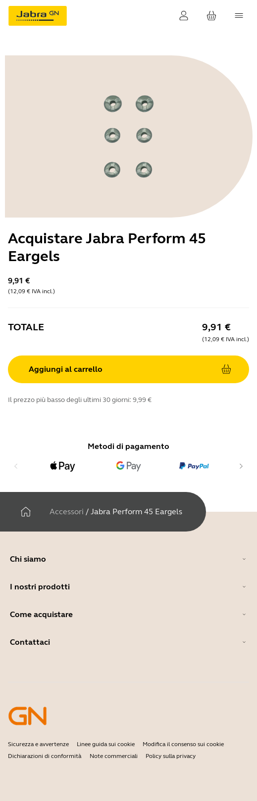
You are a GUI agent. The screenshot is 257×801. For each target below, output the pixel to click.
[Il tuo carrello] (211, 16)
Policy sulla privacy (171, 756)
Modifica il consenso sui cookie (183, 744)
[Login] (184, 16)
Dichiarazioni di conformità (45, 756)
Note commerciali (114, 756)
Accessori (67, 511)
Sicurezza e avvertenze (38, 744)
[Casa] (26, 512)
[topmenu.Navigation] (239, 16)
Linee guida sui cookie (106, 744)
